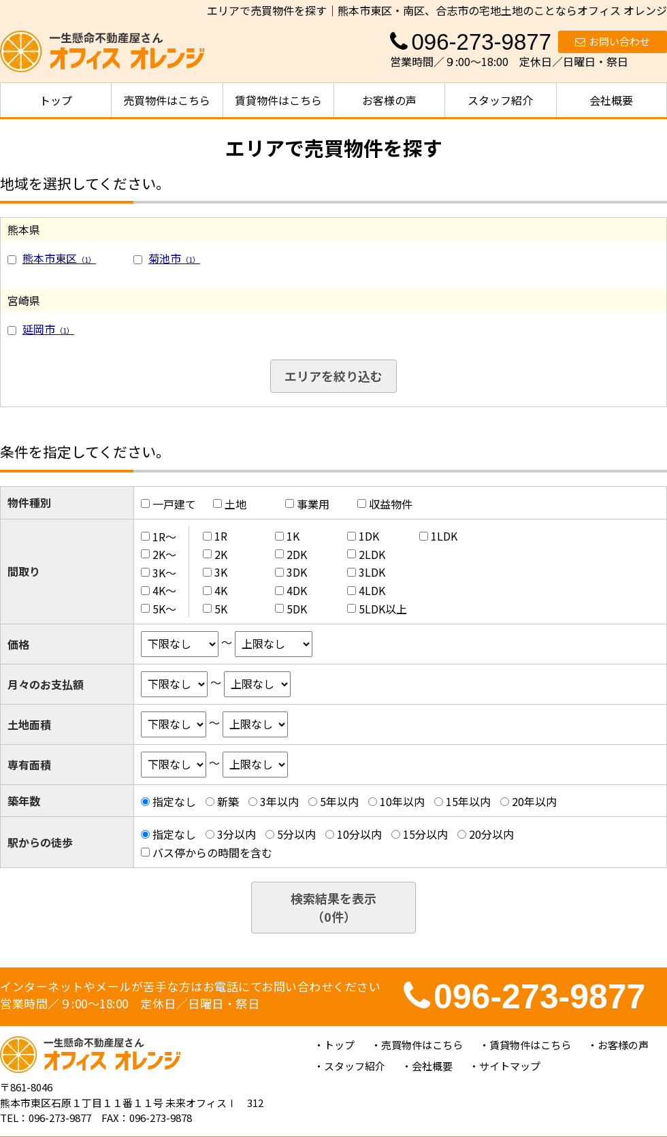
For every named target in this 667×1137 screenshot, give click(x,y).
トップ (55, 100)
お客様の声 (389, 100)
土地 (235, 504)
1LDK (444, 536)
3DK (297, 572)
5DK (297, 608)
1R (220, 536)
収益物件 (390, 504)
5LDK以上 (383, 608)
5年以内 (339, 801)
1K (293, 536)
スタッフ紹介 (500, 100)
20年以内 (534, 801)
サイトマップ (509, 1066)
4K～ (164, 590)
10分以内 (359, 834)
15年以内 (468, 801)
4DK (297, 590)
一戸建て (174, 504)
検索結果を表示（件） (333, 907)
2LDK (372, 554)
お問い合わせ (612, 41)
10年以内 (402, 801)
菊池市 (174, 258)
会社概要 (611, 100)
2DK (297, 554)
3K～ (164, 572)
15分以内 (425, 834)
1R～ (164, 536)
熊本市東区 (59, 258)
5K (220, 608)
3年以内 (279, 801)
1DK (369, 536)
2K (220, 554)
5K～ (164, 608)
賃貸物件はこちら (278, 100)
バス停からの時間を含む (212, 852)
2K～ (164, 554)
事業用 (313, 504)
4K (220, 590)
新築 (228, 801)
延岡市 (48, 329)
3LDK (372, 572)
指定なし (174, 801)
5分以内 (296, 834)
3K (220, 572)
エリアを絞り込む (333, 376)
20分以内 (491, 834)
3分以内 (236, 834)
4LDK (372, 590)
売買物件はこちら (166, 100)
